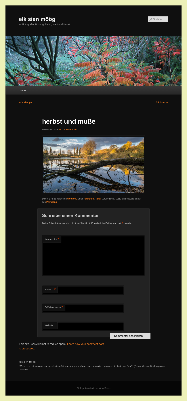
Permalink (51, 202)
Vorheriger (26, 102)
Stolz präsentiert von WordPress (93, 388)
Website (49, 325)
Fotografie (89, 198)
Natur (98, 198)
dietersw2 (72, 198)
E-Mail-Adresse (54, 307)
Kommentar (52, 239)
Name (50, 289)
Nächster (162, 102)
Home (23, 90)
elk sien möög (37, 19)
